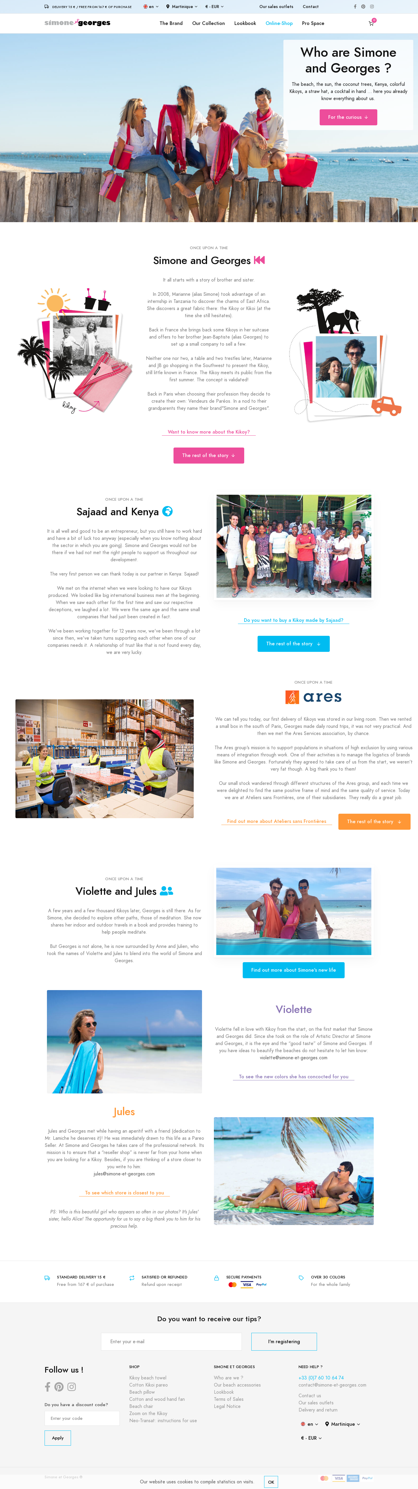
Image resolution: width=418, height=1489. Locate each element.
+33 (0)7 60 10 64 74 (321, 1378)
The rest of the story (209, 455)
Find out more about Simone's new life (293, 970)
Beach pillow (142, 1392)
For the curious (348, 117)
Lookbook (245, 23)
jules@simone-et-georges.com (124, 1174)
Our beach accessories (237, 1385)
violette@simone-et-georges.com (293, 1058)
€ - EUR (212, 7)
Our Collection (208, 23)
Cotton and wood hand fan (157, 1399)
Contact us (310, 1395)
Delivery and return (318, 1410)
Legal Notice (227, 1406)
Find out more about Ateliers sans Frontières (276, 821)
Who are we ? (228, 1378)
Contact (311, 7)
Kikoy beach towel (147, 1378)
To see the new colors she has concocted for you (293, 1076)
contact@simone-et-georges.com (332, 1385)
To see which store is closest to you (124, 1192)
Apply (58, 1438)
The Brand (171, 23)
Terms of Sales (229, 1399)
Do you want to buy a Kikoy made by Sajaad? (293, 620)
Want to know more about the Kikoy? (209, 432)
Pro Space (313, 23)
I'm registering (284, 1341)
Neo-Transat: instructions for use (163, 1420)
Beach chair (141, 1406)
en (148, 7)
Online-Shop (279, 23)
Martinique (179, 7)
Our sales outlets (276, 7)
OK (271, 1482)
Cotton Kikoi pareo (148, 1385)
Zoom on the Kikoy (148, 1413)
